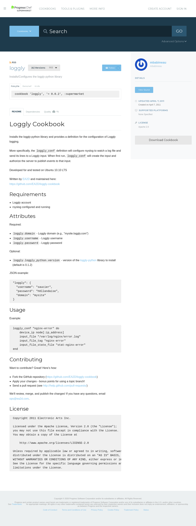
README (16, 111)
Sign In (182, 8)
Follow (112, 67)
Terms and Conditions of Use (74, 518)
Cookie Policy (113, 518)
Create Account (159, 8)
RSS (12, 62)
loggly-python (88, 260)
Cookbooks (47, 8)
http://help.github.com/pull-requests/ (64, 389)
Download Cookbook (163, 140)
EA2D (26, 179)
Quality (51, 111)
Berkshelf (27, 86)
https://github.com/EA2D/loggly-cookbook (34, 184)
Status (146, 518)
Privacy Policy (97, 518)
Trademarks (17, 512)
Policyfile (15, 86)
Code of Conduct (50, 518)
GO (179, 31)
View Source (144, 90)
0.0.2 (42, 67)
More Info (97, 8)
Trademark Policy (131, 518)
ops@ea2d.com (19, 402)
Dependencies (33, 111)
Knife (37, 86)
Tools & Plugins (72, 8)
